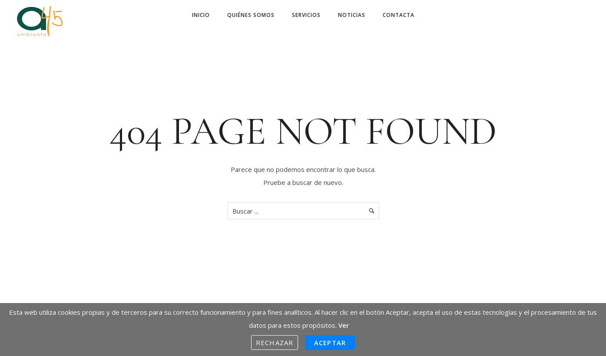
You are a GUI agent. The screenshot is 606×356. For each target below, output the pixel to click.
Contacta (398, 15)
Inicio (201, 15)
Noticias (351, 15)
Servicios (306, 15)
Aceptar (330, 342)
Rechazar (274, 342)
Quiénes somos (251, 15)
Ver (343, 325)
